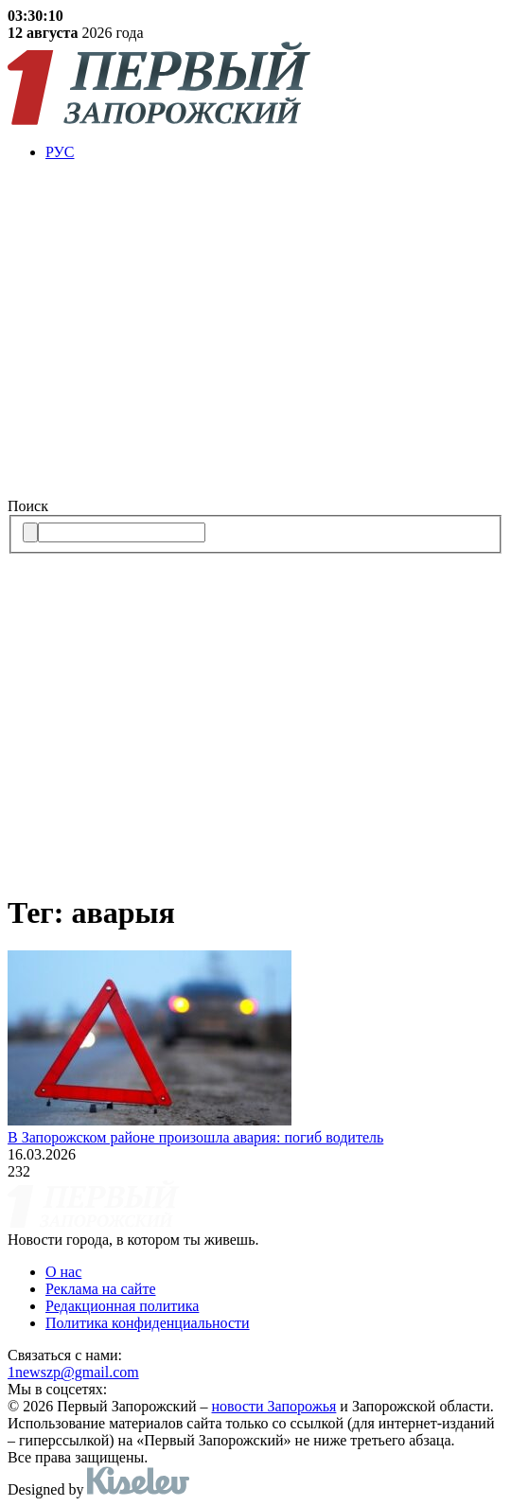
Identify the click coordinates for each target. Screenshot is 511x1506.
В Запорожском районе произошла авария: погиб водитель (195, 1137)
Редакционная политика (122, 1306)
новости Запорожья (274, 1406)
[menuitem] (274, 152)
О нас (63, 1272)
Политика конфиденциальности (147, 1323)
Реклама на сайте (100, 1289)
